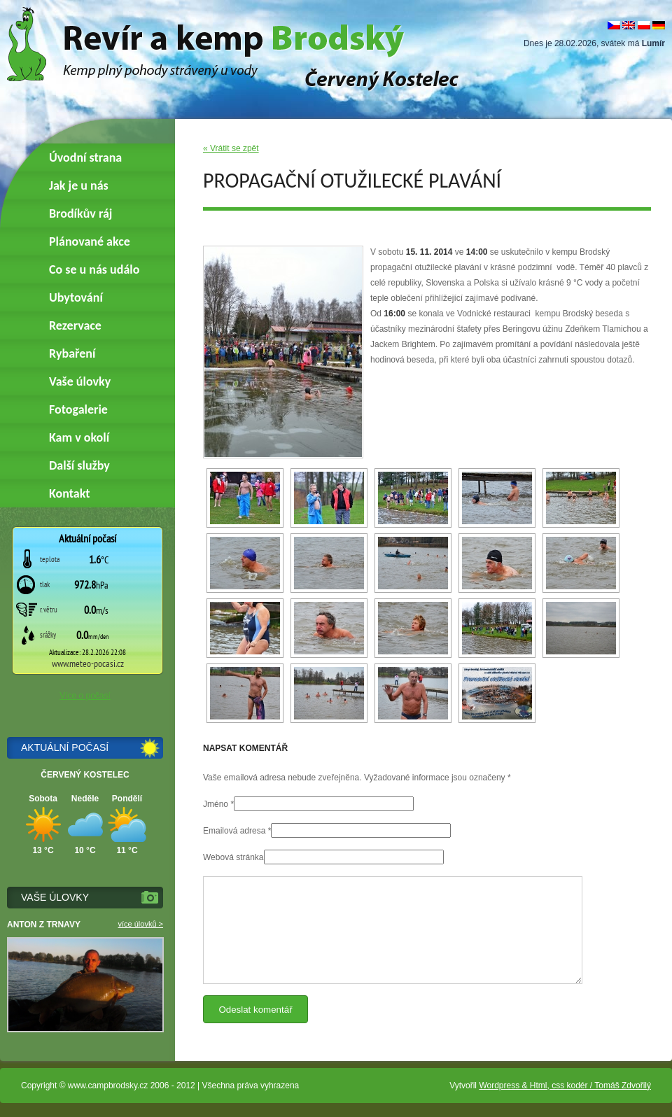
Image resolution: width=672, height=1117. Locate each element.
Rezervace (75, 325)
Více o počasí (85, 696)
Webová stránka (233, 857)
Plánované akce (89, 241)
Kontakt (69, 493)
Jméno (215, 804)
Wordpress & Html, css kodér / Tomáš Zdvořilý (565, 1085)
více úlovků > (140, 924)
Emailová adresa (234, 831)
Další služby (79, 465)
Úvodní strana (85, 157)
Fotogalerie (78, 409)
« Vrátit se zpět (231, 148)
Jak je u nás (78, 185)
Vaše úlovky (80, 381)
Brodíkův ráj (80, 213)
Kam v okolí (79, 437)
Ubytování (76, 297)
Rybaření (72, 353)
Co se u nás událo (94, 269)
